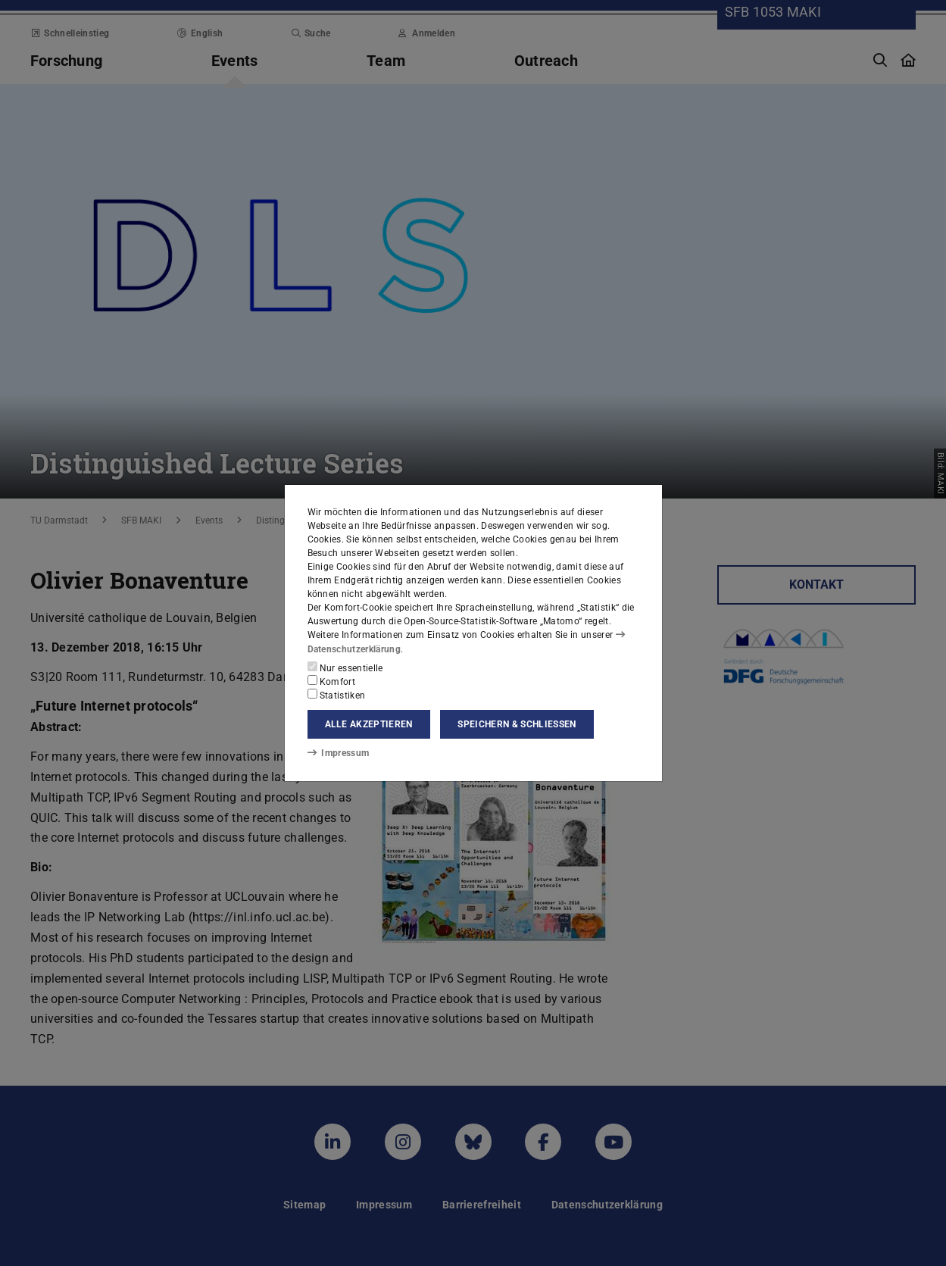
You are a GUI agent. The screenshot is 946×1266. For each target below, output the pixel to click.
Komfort (332, 681)
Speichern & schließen (516, 724)
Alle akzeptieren (369, 724)
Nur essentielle (345, 667)
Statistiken (337, 695)
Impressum (338, 753)
